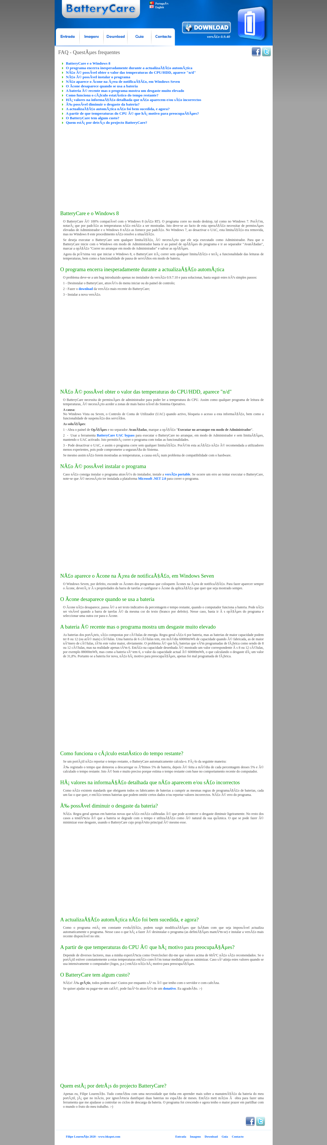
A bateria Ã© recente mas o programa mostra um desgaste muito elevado (125, 90)
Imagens (195, 1136)
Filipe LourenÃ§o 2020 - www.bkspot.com (93, 1136)
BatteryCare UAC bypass (116, 435)
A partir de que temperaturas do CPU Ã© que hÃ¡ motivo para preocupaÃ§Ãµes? (132, 113)
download (86, 289)
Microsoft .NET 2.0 (152, 479)
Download (211, 1136)
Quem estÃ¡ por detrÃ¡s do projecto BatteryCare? (106, 122)
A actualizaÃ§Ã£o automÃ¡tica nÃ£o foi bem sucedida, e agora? (118, 109)
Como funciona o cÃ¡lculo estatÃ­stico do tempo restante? (112, 95)
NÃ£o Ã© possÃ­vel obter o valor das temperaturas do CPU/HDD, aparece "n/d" (131, 72)
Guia (225, 1136)
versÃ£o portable (177, 474)
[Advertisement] (163, 165)
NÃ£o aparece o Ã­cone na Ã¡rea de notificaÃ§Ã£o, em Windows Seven (123, 81)
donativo (169, 988)
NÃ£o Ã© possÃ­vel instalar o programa (98, 77)
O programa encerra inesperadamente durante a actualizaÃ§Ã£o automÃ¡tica (129, 68)
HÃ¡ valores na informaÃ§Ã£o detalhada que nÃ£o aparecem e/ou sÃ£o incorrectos (133, 100)
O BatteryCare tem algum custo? (93, 118)
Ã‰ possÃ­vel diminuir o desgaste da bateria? (103, 104)
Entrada (180, 1136)
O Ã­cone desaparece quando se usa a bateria (102, 86)
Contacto (237, 1136)
